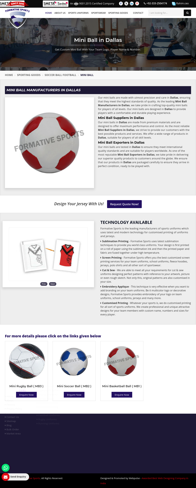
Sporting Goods (118, 12)
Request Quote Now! (124, 204)
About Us (60, 12)
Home (48, 12)
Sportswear (98, 12)
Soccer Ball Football (60, 75)
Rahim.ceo (180, 4)
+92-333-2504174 (155, 3)
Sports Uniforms (78, 12)
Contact (138, 12)
